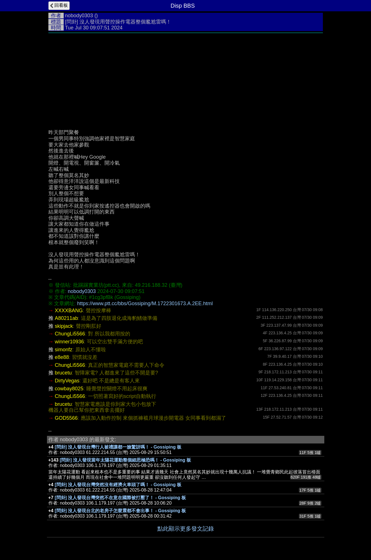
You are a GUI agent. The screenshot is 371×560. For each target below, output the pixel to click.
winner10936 (69, 341)
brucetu (63, 373)
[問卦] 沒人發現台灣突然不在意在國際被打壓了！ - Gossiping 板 (120, 497)
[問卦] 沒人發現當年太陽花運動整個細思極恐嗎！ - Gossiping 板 (125, 460)
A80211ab (66, 318)
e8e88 (62, 357)
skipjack (64, 326)
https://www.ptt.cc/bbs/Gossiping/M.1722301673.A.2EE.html (145, 303)
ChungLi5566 (70, 334)
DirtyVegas (67, 381)
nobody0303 (79, 15)
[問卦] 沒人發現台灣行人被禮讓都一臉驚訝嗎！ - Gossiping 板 (118, 447)
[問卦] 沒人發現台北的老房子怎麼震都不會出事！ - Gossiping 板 (120, 510)
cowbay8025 (69, 388)
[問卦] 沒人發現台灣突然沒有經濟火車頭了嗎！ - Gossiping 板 (118, 484)
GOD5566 (66, 418)
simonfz (63, 349)
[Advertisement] (185, 78)
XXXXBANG (69, 310)
